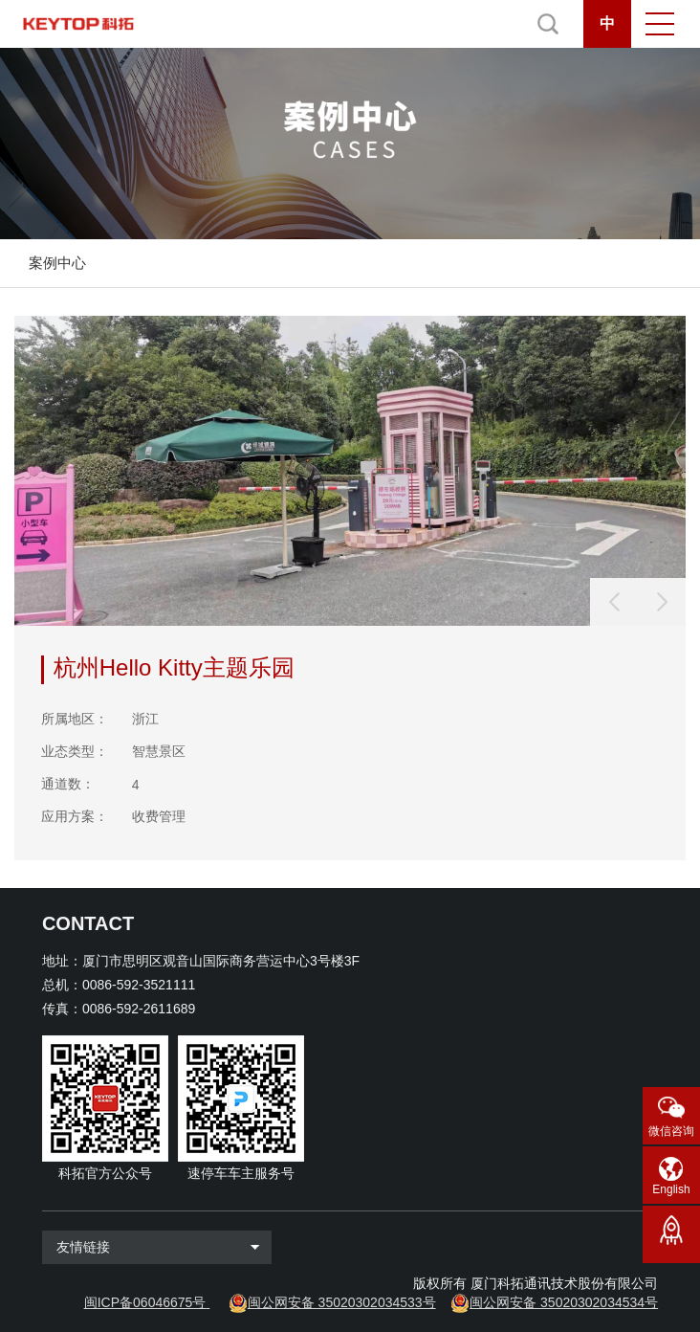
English (670, 1189)
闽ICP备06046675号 (145, 1302)
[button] (662, 602)
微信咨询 (671, 1131)
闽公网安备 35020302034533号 (342, 1302)
